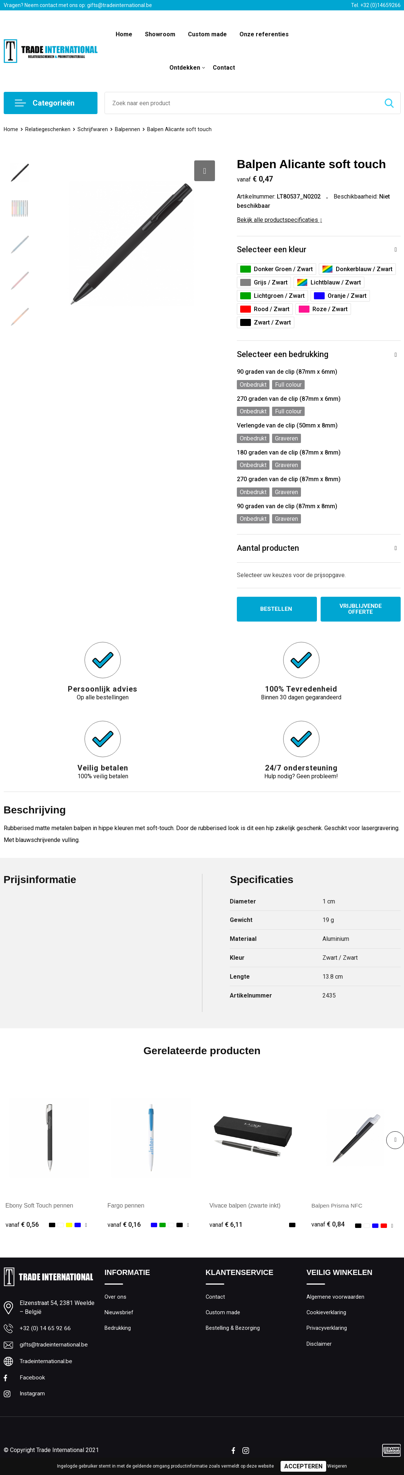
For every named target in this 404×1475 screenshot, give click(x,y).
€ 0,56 (22, 1225)
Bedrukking (118, 1329)
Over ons (115, 1297)
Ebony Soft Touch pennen (39, 1206)
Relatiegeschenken (48, 129)
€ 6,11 (226, 1225)
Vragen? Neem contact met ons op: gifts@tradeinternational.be (78, 5)
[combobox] (241, 103)
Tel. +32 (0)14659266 (376, 5)
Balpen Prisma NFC (337, 1206)
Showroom (160, 34)
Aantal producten (268, 548)
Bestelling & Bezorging (233, 1329)
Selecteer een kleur (272, 249)
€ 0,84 (328, 1225)
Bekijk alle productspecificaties (279, 219)
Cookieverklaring (327, 1313)
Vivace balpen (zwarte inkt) (245, 1206)
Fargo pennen (126, 1206)
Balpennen (128, 129)
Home (124, 34)
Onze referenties (264, 34)
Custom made (207, 34)
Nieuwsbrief (119, 1313)
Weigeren (337, 1466)
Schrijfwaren (93, 129)
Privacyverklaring (327, 1329)
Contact (224, 67)
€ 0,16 (124, 1225)
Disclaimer (319, 1345)
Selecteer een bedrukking (282, 355)
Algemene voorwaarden (335, 1297)
